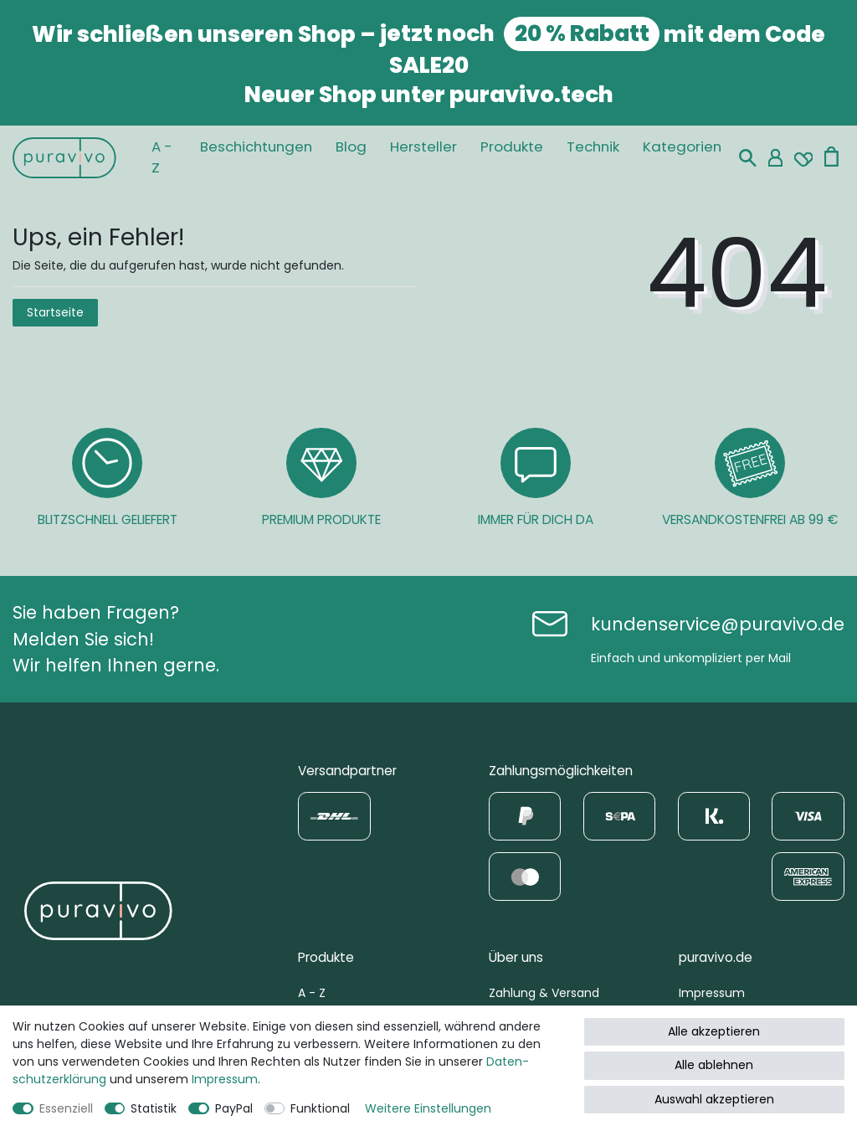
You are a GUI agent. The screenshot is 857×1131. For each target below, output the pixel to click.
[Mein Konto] (775, 157)
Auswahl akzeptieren (714, 1099)
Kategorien (682, 146)
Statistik (154, 1108)
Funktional (320, 1108)
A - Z (161, 156)
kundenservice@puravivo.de (717, 624)
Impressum (712, 992)
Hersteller (423, 146)
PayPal (234, 1108)
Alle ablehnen (714, 1064)
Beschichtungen (256, 146)
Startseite (55, 312)
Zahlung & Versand (544, 992)
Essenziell (66, 1108)
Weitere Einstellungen (428, 1108)
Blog (351, 146)
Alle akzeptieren (714, 1031)
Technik (593, 146)
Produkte (511, 146)
